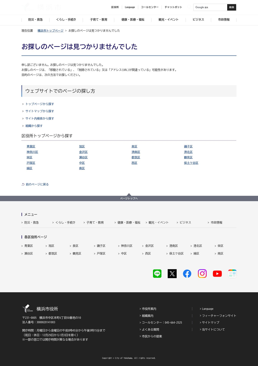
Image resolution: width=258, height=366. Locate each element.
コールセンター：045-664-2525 (162, 322)
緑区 (29, 168)
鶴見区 (188, 157)
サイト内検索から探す (39, 118)
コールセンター (150, 7)
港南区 (136, 152)
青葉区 (31, 146)
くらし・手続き (65, 222)
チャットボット (173, 7)
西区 (134, 162)
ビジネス (185, 222)
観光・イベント (159, 222)
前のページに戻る (37, 184)
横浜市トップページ (50, 30)
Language (208, 308)
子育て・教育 (95, 222)
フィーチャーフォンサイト (219, 315)
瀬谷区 (83, 157)
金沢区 (83, 152)
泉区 (134, 146)
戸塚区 (31, 162)
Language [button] (130, 7)
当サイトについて (213, 329)
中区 (82, 162)
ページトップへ (129, 198)
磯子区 (188, 146)
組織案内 (147, 315)
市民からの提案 (152, 336)
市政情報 (216, 222)
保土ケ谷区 (191, 162)
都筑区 (136, 157)
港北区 (188, 152)
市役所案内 (149, 308)
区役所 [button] (115, 7)
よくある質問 (150, 329)
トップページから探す (39, 104)
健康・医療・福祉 (129, 222)
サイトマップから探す (39, 111)
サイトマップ (210, 322)
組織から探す (34, 125)
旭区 (82, 146)
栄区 (29, 157)
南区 (82, 168)
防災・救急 (31, 222)
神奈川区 (32, 152)
